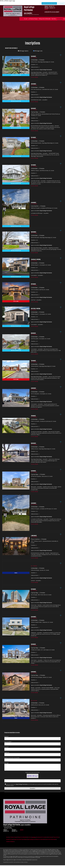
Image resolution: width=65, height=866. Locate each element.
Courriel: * (6, 747)
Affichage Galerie (23, 51)
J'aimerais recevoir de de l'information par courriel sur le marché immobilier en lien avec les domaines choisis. (32, 785)
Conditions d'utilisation (10, 841)
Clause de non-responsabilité (51, 839)
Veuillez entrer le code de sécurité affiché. (32, 772)
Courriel (46, 9)
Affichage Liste (38, 51)
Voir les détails (34, 77)
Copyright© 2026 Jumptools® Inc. (8, 862)
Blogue (26, 839)
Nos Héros (29, 837)
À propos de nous (56, 837)
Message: (6, 763)
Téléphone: (6, 752)
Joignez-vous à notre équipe (19, 839)
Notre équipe (49, 837)
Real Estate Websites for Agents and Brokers (21, 862)
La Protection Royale (33, 18)
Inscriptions (34, 837)
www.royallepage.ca (31, 839)
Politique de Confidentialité (45, 18)
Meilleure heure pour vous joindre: (12, 757)
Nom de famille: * (8, 741)
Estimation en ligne (9, 839)
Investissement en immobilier (42, 837)
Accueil (25, 18)
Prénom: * (6, 736)
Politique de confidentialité (40, 839)
